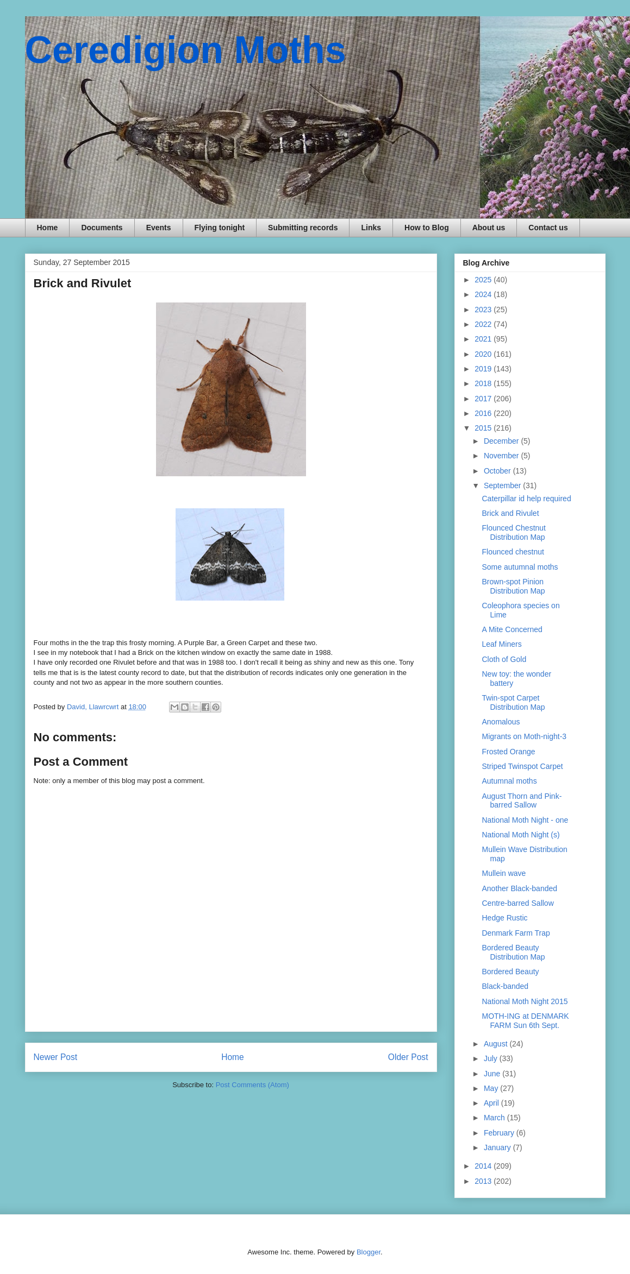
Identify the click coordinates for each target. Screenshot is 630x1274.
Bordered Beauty (510, 971)
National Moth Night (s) (520, 834)
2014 (484, 1166)
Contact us (547, 227)
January (498, 1147)
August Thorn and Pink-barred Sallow (522, 801)
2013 (484, 1181)
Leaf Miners (501, 644)
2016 (484, 413)
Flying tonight (220, 227)
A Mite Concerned (512, 629)
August (496, 1043)
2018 (484, 383)
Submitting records (303, 227)
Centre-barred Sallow (517, 903)
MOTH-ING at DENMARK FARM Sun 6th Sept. (525, 1021)
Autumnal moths (509, 781)
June (493, 1073)
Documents (101, 227)
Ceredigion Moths (185, 50)
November (502, 455)
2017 (484, 398)
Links (371, 227)
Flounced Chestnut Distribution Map (514, 532)
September (503, 485)
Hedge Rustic (504, 917)
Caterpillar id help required (526, 498)
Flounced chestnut (513, 551)
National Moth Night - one (525, 820)
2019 (484, 368)
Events (158, 227)
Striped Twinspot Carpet (522, 766)
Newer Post (56, 1057)
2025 (484, 279)
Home (47, 227)
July (492, 1058)
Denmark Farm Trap (516, 933)
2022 (484, 324)
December (502, 441)
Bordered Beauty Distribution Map (513, 952)
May (492, 1088)
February (500, 1132)
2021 (484, 339)
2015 (484, 428)
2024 (484, 294)
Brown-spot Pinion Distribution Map (513, 586)
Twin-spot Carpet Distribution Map (513, 702)
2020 (484, 354)
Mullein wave (504, 873)
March (495, 1117)
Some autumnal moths (520, 567)
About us (489, 227)
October (498, 470)
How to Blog (426, 227)
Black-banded (505, 986)
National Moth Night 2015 (524, 1001)
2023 (484, 309)
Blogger (369, 1252)
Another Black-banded (519, 888)
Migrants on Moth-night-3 (524, 736)
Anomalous (501, 721)
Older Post (408, 1057)
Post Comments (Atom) (252, 1085)
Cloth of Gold (504, 659)
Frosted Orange (508, 751)
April (492, 1103)
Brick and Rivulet (510, 513)
